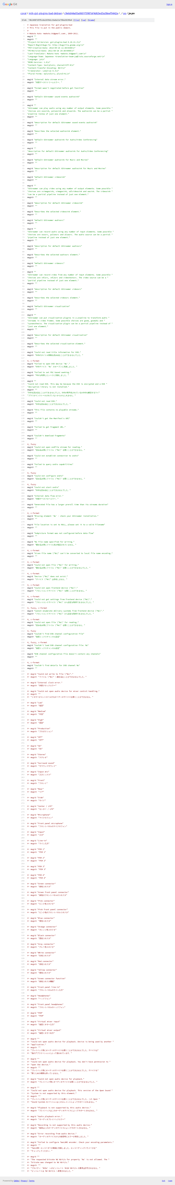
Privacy (24, 1180)
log (83, 20)
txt (163, 1180)
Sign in (169, 4)
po (124, 13)
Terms (31, 1180)
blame (91, 20)
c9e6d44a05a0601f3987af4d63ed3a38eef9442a (91, 13)
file (76, 20)
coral (23, 13)
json (170, 1180)
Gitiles (16, 1180)
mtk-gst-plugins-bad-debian (45, 13)
